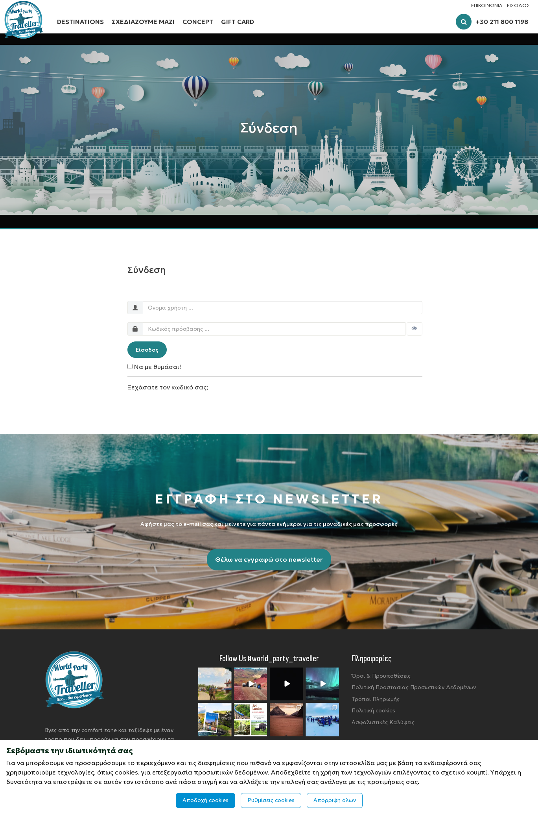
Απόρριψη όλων (334, 800)
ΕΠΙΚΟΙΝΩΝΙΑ (486, 5)
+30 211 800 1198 (501, 22)
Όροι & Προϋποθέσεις (381, 675)
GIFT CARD (237, 22)
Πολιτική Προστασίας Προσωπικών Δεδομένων (414, 687)
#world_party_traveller (283, 658)
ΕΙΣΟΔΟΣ (518, 5)
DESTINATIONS (80, 22)
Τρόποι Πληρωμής (376, 699)
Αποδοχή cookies (205, 800)
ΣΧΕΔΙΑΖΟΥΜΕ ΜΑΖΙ (143, 22)
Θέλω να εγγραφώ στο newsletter (269, 559)
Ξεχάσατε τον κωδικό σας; (167, 387)
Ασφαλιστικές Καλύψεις (383, 722)
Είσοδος (147, 349)
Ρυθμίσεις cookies (271, 800)
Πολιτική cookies (373, 710)
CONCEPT (197, 22)
